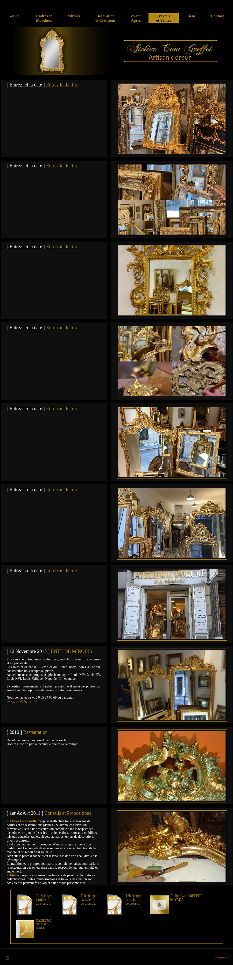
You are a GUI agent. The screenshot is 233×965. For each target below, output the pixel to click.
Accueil (14, 18)
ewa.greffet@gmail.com (23, 701)
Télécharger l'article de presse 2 (89, 899)
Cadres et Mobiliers (44, 18)
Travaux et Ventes (163, 18)
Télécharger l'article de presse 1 (44, 899)
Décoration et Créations (105, 18)
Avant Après (136, 18)
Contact (217, 18)
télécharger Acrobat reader (43, 923)
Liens (190, 18)
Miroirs (73, 18)
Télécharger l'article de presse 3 (134, 899)
